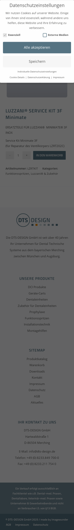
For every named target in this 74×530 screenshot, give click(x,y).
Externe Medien (55, 34)
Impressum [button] (58, 76)
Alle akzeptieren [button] (37, 46)
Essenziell (11, 34)
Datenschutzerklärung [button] (39, 76)
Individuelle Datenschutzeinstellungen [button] (37, 70)
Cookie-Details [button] (17, 76)
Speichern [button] (37, 60)
